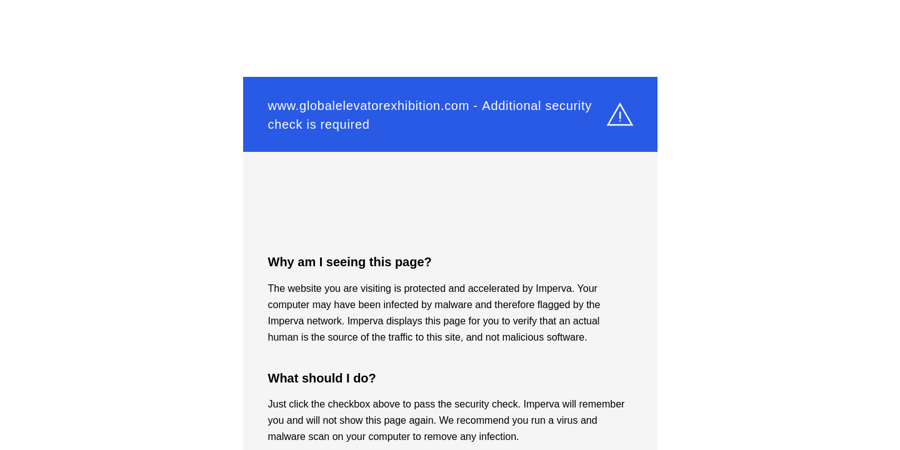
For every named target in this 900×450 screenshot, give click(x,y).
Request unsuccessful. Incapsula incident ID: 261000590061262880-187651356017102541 (450, 225)
